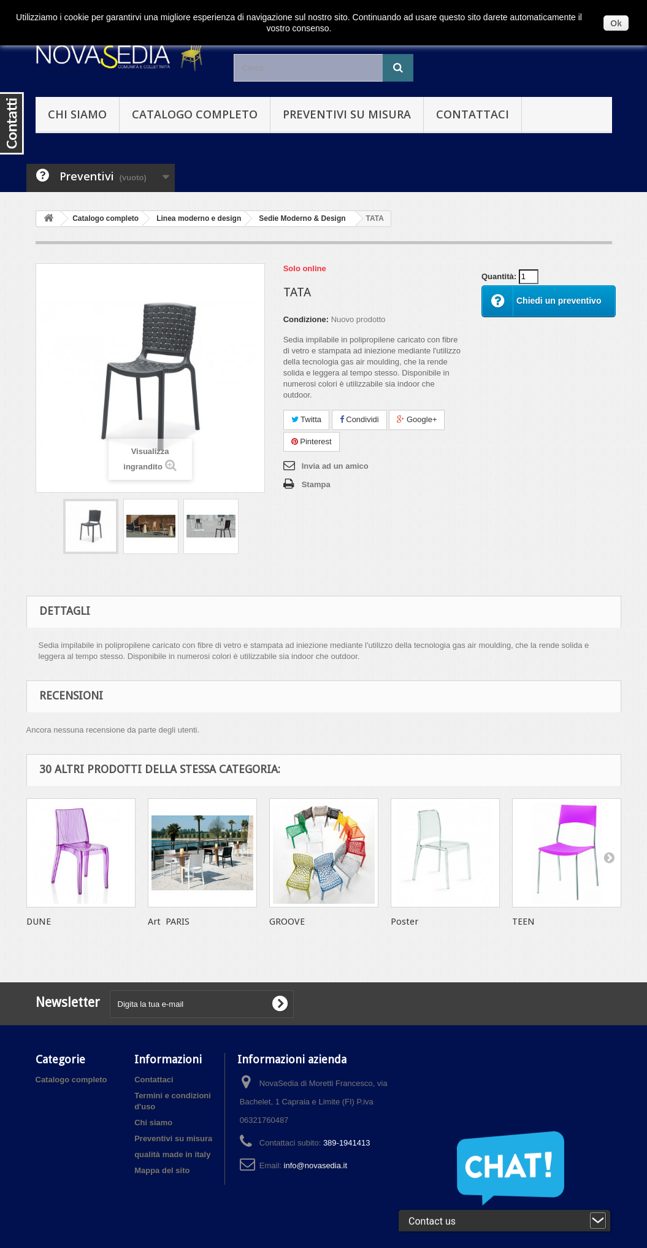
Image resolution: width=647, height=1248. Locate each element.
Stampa (316, 484)
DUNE (38, 921)
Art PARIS (169, 921)
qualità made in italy (172, 1154)
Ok (616, 23)
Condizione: (306, 319)
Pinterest (311, 441)
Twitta (306, 419)
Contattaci (472, 114)
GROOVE (287, 921)
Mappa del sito (162, 1170)
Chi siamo (77, 114)
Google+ (417, 419)
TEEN (523, 921)
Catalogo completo (195, 114)
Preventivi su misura (347, 114)
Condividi (359, 419)
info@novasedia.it (316, 1165)
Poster (404, 921)
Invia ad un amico (335, 466)
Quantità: (498, 276)
